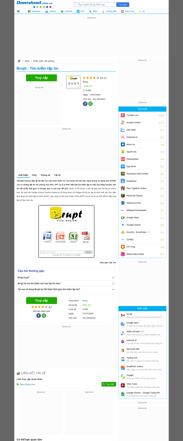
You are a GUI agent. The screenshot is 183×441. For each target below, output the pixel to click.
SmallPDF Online (135, 366)
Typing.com (132, 357)
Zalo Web (131, 130)
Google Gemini (134, 225)
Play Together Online (136, 188)
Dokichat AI (132, 137)
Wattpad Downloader (137, 210)
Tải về (57, 175)
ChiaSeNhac (133, 159)
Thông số (45, 175)
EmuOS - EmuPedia (138, 232)
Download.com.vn (19, 61)
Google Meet (133, 217)
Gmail (129, 314)
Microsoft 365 (133, 349)
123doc (130, 239)
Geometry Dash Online (137, 173)
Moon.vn (131, 144)
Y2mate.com (133, 115)
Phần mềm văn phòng (43, 61)
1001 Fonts (132, 384)
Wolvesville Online (135, 254)
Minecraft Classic (135, 195)
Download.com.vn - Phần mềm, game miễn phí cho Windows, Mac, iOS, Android (34, 4)
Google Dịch (132, 322)
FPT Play (131, 247)
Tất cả (20, 11)
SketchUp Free (134, 203)
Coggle (130, 375)
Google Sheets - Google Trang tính (143, 392)
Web (27, 61)
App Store (131, 166)
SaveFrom (131, 151)
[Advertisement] (91, 39)
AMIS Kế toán (135, 331)
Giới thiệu (23, 175)
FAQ (34, 175)
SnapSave (131, 181)
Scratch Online (134, 122)
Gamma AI (132, 340)
